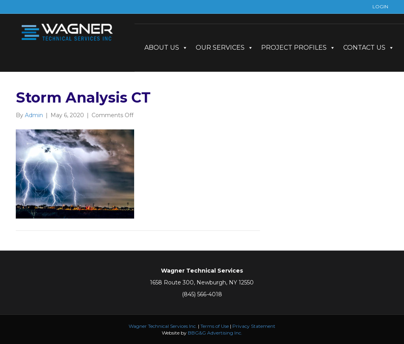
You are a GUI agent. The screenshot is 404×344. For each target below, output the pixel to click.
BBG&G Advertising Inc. (215, 333)
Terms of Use (214, 326)
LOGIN (380, 6)
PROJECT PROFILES (298, 47)
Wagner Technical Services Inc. (163, 326)
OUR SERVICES (224, 47)
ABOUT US (166, 47)
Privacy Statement (253, 326)
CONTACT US (368, 47)
